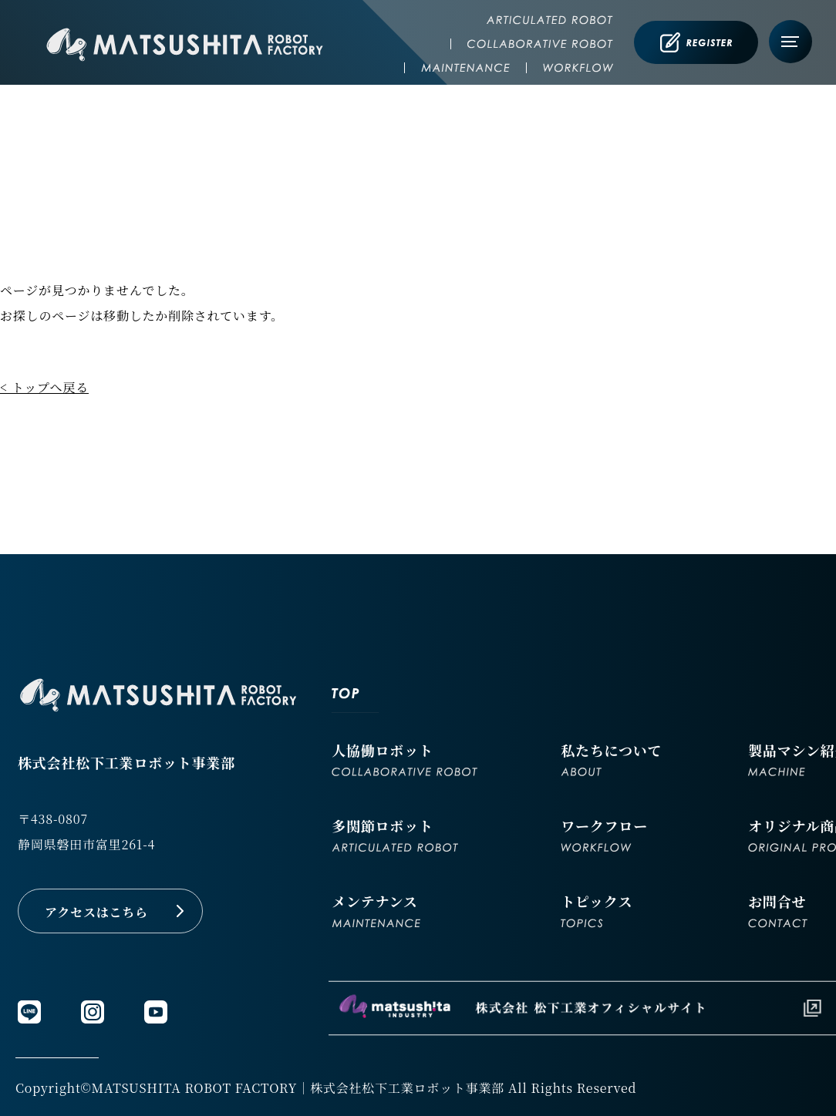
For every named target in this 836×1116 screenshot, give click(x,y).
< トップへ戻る (44, 387)
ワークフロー (604, 833)
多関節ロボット (395, 833)
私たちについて (611, 758)
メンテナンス (376, 909)
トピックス (596, 909)
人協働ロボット (404, 758)
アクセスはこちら (96, 912)
